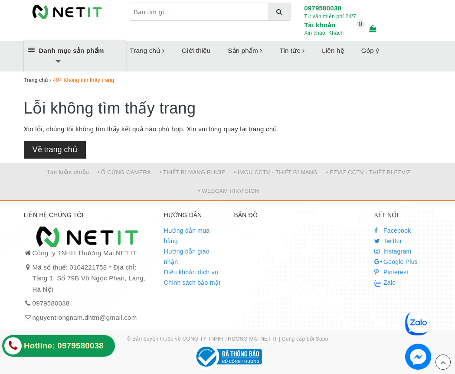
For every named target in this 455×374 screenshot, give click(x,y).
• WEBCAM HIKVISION (228, 191)
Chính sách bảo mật (192, 282)
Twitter (388, 240)
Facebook (392, 230)
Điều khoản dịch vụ (191, 272)
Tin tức (292, 50)
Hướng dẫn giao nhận (186, 256)
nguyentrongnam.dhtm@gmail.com (85, 317)
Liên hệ (333, 50)
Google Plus (396, 261)
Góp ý (370, 50)
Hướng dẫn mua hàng (187, 235)
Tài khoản (319, 25)
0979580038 (322, 8)
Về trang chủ (55, 149)
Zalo (385, 283)
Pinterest (391, 272)
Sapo (322, 339)
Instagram (393, 251)
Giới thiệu (196, 50)
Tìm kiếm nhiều (67, 172)
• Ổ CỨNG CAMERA (124, 172)
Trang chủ (147, 50)
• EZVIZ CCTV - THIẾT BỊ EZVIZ (368, 172)
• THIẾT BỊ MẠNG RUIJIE (193, 172)
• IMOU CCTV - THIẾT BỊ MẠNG (276, 172)
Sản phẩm (245, 50)
